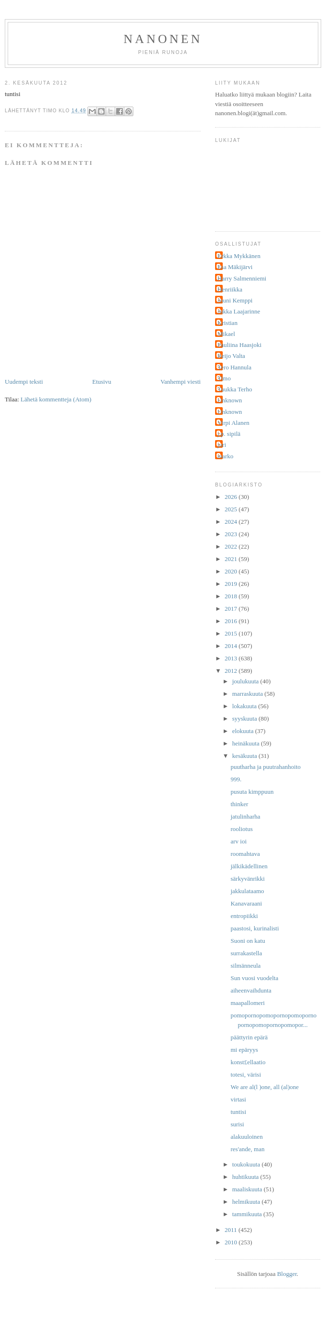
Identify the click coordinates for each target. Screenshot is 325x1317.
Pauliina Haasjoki (239, 344)
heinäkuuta (246, 743)
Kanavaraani (246, 903)
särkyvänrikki (247, 878)
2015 (231, 633)
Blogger (287, 1273)
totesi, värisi (245, 1074)
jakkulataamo (247, 891)
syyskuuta (245, 718)
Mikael (226, 333)
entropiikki (244, 915)
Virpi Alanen (233, 422)
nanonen (163, 39)
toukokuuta (247, 1164)
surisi (237, 1124)
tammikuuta (247, 1214)
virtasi (238, 1099)
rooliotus (241, 828)
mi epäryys (244, 1049)
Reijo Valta (231, 355)
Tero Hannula (234, 367)
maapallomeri (247, 1002)
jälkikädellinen (248, 866)
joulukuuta (246, 681)
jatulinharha (245, 816)
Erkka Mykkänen (238, 255)
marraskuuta (248, 693)
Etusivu (101, 381)
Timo (224, 378)
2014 (231, 645)
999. (235, 779)
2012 (231, 670)
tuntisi (238, 1111)
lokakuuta (245, 706)
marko (225, 456)
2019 (231, 583)
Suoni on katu (247, 940)
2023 (231, 534)
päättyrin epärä (249, 1037)
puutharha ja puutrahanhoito (265, 766)
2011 (231, 1229)
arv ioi (238, 841)
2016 (231, 621)
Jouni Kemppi (234, 300)
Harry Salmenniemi (241, 278)
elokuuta (243, 730)
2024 (231, 521)
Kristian (227, 322)
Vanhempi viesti (181, 381)
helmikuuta (247, 1201)
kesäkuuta (245, 755)
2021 (231, 558)
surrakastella (246, 953)
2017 (231, 608)
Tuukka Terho (234, 389)
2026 (231, 496)
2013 (231, 658)
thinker (239, 804)
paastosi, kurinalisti (254, 928)
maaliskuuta (248, 1189)
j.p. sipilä (228, 433)
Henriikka (229, 289)
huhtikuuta (246, 1176)
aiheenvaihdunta (250, 990)
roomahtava (245, 853)
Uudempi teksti (24, 381)
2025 (231, 509)
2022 (231, 546)
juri (221, 444)
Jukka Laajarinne (238, 311)
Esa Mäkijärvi (234, 266)
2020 (231, 571)
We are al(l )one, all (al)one (264, 1086)
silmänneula (245, 965)
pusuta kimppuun (251, 791)
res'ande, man (247, 1149)
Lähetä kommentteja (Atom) (56, 399)
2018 (231, 596)
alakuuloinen (246, 1136)
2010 (231, 1242)
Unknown (229, 400)
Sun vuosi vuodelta (254, 978)
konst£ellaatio (247, 1062)
